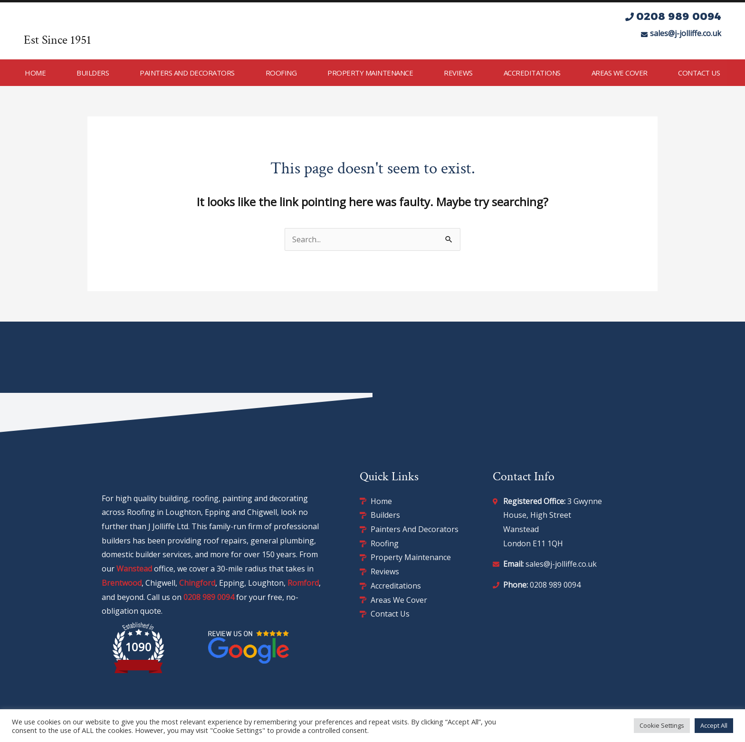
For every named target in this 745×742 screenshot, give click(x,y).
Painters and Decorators (187, 72)
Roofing (281, 72)
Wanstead (134, 568)
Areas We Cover (620, 72)
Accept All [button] (713, 725)
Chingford (197, 583)
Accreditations (532, 72)
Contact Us (699, 72)
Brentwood (122, 583)
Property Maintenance (370, 72)
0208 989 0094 (208, 597)
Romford (303, 583)
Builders (92, 72)
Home (35, 72)
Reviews (458, 72)
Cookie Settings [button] (662, 725)
